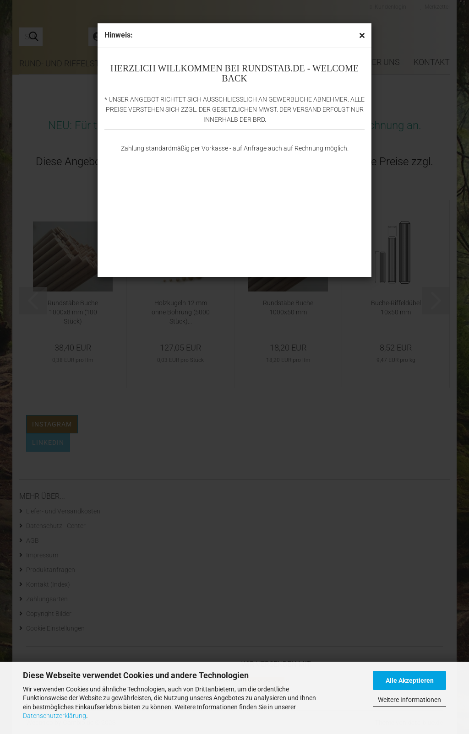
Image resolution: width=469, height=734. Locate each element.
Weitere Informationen (409, 699)
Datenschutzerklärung (54, 715)
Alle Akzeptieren (410, 680)
